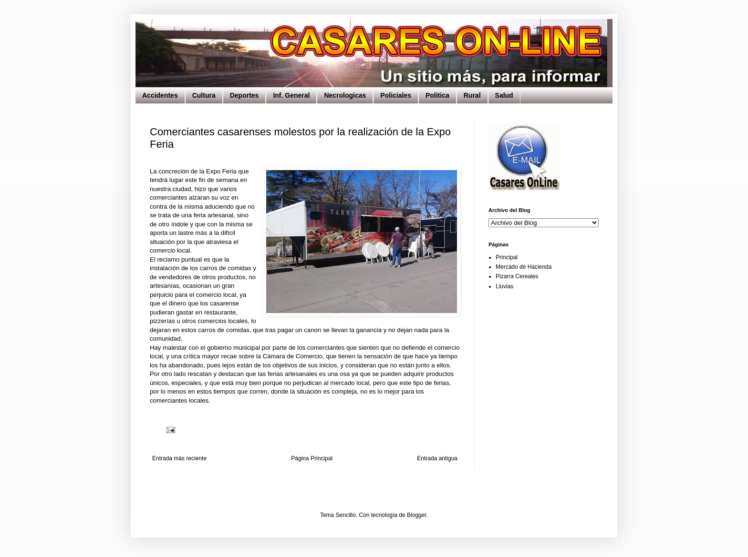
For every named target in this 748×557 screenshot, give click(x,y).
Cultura (204, 95)
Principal (507, 257)
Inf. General (291, 95)
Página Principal (311, 458)
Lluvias (504, 286)
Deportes (244, 95)
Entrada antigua (437, 458)
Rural (472, 95)
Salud (504, 95)
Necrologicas (345, 95)
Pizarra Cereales (517, 276)
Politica (437, 95)
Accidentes (160, 95)
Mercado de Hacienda (523, 266)
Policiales (395, 95)
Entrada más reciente (179, 458)
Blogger (416, 515)
